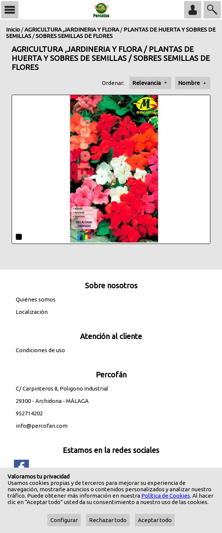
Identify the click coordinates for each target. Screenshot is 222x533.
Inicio (13, 29)
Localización (32, 312)
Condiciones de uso (40, 350)
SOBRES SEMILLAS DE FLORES (74, 36)
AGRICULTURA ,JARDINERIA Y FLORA (71, 29)
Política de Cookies (165, 495)
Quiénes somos (36, 299)
